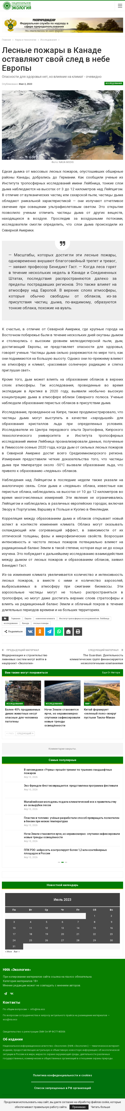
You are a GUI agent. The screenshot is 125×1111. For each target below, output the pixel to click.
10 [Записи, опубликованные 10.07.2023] (14, 928)
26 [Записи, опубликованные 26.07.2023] (46, 940)
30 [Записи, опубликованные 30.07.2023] (111, 940)
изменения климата (45, 619)
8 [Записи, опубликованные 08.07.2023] (94, 922)
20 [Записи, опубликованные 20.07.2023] (62, 934)
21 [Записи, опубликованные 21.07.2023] (78, 934)
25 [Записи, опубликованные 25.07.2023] (30, 940)
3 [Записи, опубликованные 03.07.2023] (14, 922)
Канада (25, 623)
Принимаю (79, 1107)
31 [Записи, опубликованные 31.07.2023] (14, 946)
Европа (28, 619)
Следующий (25, 733)
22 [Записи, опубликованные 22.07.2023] (94, 934)
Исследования (114, 83)
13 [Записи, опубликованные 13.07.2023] (62, 928)
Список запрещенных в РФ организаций (62, 1088)
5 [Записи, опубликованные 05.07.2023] (46, 922)
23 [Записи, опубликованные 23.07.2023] (111, 934)
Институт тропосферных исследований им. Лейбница (84, 619)
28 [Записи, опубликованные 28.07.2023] (78, 940)
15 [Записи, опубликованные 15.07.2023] (94, 928)
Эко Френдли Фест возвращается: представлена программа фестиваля (71, 785)
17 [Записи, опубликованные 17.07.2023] (14, 934)
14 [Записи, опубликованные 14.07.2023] (78, 928)
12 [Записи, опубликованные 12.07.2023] (46, 928)
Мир (87, 704)
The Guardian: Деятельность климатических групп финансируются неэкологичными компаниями (96, 659)
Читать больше (100, 1107)
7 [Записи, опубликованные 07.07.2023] (78, 922)
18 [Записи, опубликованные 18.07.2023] (30, 934)
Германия (15, 619)
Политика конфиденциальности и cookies (62, 1075)
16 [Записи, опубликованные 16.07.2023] (111, 928)
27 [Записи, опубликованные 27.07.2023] (62, 940)
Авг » (17, 951)
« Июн (8, 951)
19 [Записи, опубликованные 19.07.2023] (46, 934)
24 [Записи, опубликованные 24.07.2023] (14, 940)
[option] (62, 814)
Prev (10, 733)
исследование (11, 623)
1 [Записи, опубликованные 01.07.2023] (94, 915)
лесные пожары (41, 623)
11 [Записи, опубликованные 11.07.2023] (30, 928)
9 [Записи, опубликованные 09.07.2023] (111, 922)
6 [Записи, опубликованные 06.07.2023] (62, 922)
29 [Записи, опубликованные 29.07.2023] (94, 940)
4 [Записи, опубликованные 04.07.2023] (30, 922)
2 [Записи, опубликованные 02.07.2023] (111, 915)
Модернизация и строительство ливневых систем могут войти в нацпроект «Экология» (24, 659)
